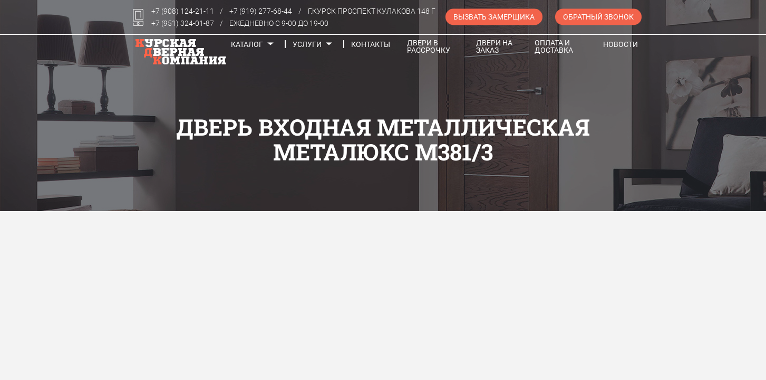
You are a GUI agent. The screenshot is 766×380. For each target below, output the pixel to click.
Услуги (307, 44)
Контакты (370, 44)
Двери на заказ (494, 46)
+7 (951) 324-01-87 (182, 23)
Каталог (247, 44)
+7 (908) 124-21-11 (182, 11)
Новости (620, 44)
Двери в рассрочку (428, 46)
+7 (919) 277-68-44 (260, 11)
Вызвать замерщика (494, 17)
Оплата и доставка (554, 46)
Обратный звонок (598, 17)
